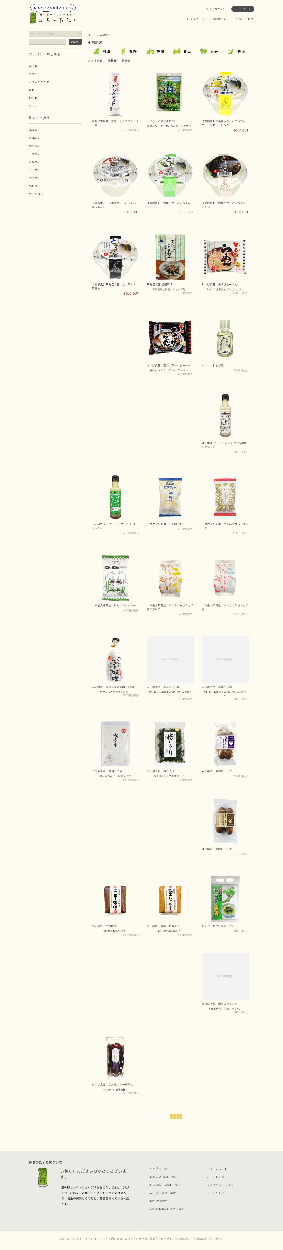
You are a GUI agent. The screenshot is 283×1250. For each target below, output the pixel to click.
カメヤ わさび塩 (213, 365)
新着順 (126, 61)
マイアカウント (215, 9)
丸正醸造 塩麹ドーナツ (217, 771)
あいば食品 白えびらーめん (219, 284)
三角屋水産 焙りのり (160, 771)
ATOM (220, 1193)
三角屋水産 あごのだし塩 (163, 686)
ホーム (92, 35)
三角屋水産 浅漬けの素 (107, 771)
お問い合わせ (245, 19)
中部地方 (105, 35)
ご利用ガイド (220, 19)
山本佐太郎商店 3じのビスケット (168, 524)
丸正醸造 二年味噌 (104, 926)
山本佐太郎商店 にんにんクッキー (114, 605)
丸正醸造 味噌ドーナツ (217, 848)
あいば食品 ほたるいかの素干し (112, 1084)
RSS (209, 1193)
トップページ (195, 19)
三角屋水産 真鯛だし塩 (217, 686)
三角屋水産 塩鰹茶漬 (160, 284)
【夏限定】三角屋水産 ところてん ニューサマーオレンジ (225, 123)
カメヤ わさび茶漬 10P (218, 926)
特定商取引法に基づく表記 (167, 1209)
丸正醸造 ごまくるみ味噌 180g (113, 686)
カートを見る (216, 1177)
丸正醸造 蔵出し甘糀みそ (163, 926)
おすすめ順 (95, 61)
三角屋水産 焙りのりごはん (219, 1003)
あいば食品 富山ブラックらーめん (169, 365)
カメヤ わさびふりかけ (162, 121)
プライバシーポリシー (221, 1185)
